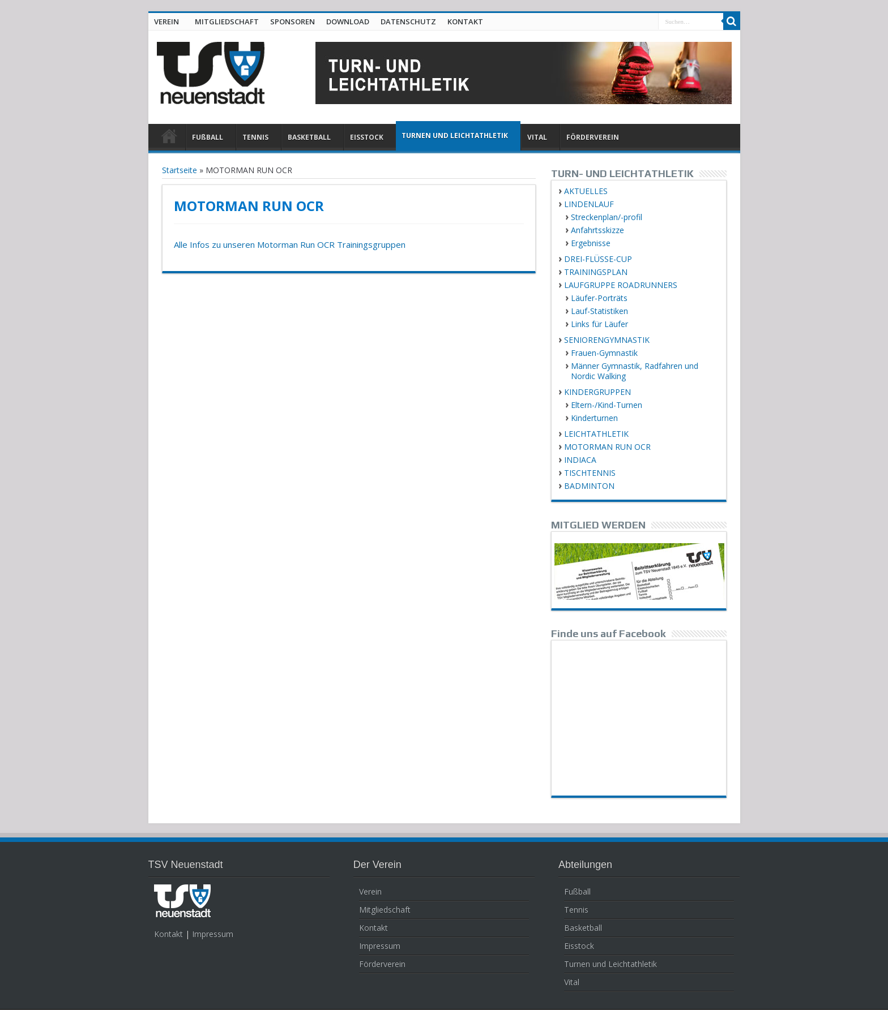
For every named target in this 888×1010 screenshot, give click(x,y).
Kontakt (168, 934)
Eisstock (579, 945)
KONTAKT (465, 21)
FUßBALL (207, 137)
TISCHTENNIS (590, 472)
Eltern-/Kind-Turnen (606, 404)
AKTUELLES (586, 191)
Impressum (212, 934)
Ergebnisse (590, 243)
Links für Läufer (599, 324)
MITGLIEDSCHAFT (227, 21)
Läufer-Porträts (599, 298)
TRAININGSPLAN (595, 272)
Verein (370, 891)
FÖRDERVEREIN (592, 137)
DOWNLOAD (347, 21)
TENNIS (255, 137)
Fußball (577, 891)
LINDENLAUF (589, 204)
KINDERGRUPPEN (597, 391)
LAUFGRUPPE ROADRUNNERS (620, 285)
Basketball (583, 927)
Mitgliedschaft (385, 909)
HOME (169, 138)
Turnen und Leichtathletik (610, 964)
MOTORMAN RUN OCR (607, 446)
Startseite (179, 170)
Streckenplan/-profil (606, 217)
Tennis (576, 909)
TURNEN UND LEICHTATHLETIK (455, 135)
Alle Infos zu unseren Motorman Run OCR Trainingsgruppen (289, 244)
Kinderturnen (594, 417)
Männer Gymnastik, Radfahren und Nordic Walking (634, 370)
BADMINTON (589, 485)
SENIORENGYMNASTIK (607, 339)
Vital (571, 982)
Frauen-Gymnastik (604, 352)
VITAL (537, 137)
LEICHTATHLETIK (596, 433)
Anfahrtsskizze (597, 230)
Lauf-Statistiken (599, 311)
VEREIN (166, 21)
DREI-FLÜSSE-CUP (598, 258)
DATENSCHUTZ (408, 21)
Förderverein (382, 964)
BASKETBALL (309, 137)
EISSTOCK (366, 137)
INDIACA (580, 459)
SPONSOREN (292, 21)
